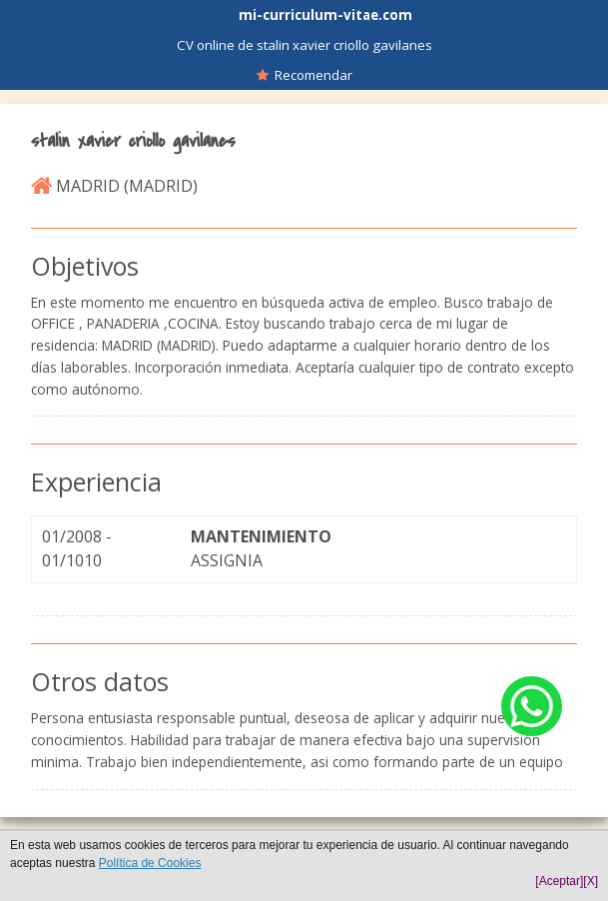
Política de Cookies (150, 863)
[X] (590, 881)
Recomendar (304, 75)
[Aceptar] (559, 881)
